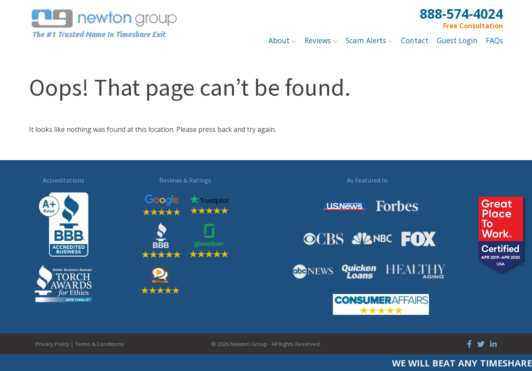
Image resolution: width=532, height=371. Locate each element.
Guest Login (457, 40)
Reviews (319, 40)
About (280, 40)
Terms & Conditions (99, 344)
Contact (415, 40)
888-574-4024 (461, 13)
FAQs (494, 40)
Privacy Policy (52, 344)
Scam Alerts (367, 40)
